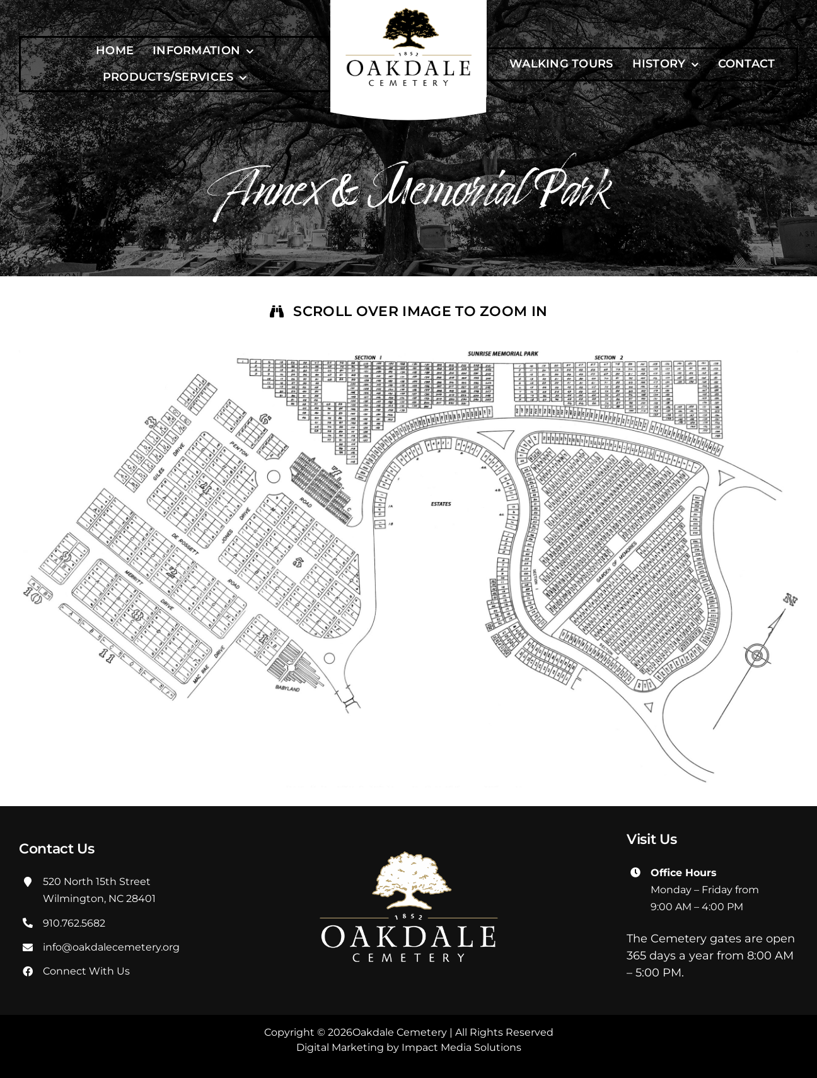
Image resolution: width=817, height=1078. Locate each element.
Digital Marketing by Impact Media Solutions (408, 1047)
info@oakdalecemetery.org (111, 947)
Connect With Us (86, 971)
